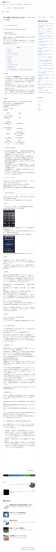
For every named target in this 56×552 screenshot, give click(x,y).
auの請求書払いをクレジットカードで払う (17, 535)
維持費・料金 (40, 109)
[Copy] (32, 475)
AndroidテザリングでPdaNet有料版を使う (17, 512)
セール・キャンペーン (42, 102)
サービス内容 (40, 100)
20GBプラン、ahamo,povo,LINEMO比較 (45, 63)
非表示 (20, 47)
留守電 (9, 61)
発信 (9, 57)
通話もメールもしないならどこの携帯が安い (45, 23)
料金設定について (11, 67)
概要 (8, 51)
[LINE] (27, 475)
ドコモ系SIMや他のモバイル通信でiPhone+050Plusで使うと (19, 69)
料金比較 (11, 32)
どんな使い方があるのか (12, 52)
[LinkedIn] (16, 475)
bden (34, 470)
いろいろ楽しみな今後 (12, 64)
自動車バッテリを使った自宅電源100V (17, 528)
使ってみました (9, 56)
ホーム (4, 11)
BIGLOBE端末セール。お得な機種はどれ (45, 36)
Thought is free (33, 549)
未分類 (8, 11)
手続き (39, 104)
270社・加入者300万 (31, 160)
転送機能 (18, 297)
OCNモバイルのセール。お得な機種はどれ (45, 28)
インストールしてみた (12, 54)
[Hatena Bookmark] (21, 475)
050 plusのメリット (11, 66)
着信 (9, 59)
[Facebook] (11, 475)
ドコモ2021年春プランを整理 (43, 90)
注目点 (9, 49)
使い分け (9, 62)
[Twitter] (5, 475)
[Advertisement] (19, 461)
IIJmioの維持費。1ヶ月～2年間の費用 (44, 92)
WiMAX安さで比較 (13, 520)
